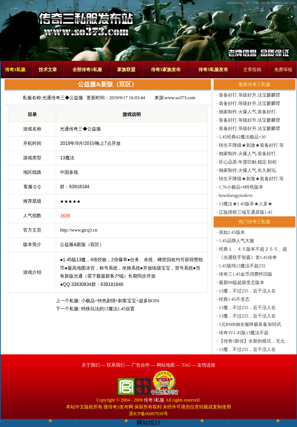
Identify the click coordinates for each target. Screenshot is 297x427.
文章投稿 (252, 69)
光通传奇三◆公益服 (62, 97)
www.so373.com (180, 97)
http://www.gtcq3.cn (78, 230)
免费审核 (283, 69)
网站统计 (149, 422)
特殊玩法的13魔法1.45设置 (108, 308)
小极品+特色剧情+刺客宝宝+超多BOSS (120, 300)
